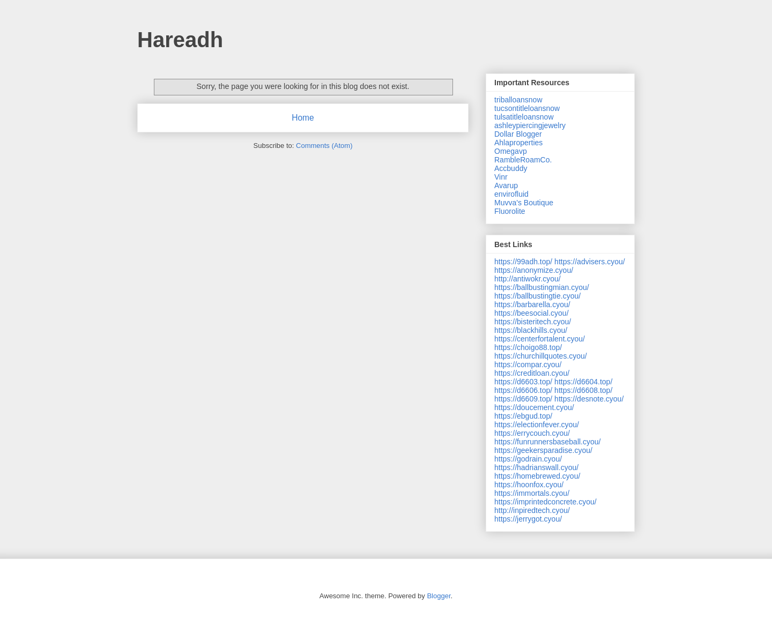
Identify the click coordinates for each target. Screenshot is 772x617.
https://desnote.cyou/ (588, 399)
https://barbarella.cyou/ (532, 304)
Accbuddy (510, 168)
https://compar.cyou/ (527, 364)
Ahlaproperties (518, 142)
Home (303, 117)
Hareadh (180, 39)
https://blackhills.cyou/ (530, 330)
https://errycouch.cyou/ (532, 433)
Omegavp (510, 151)
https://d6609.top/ (523, 399)
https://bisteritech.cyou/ (532, 321)
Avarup (506, 185)
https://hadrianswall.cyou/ (536, 467)
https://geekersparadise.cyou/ (543, 450)
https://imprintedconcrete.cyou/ (545, 501)
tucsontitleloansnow (527, 108)
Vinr (501, 177)
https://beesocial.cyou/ (531, 313)
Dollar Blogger (518, 134)
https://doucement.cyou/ (534, 407)
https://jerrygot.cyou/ (528, 519)
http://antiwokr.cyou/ (527, 278)
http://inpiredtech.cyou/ (532, 510)
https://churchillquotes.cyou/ (540, 356)
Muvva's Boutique (523, 202)
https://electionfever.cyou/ (536, 424)
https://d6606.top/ (523, 390)
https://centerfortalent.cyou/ (539, 338)
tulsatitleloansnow (524, 117)
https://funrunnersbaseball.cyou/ (547, 441)
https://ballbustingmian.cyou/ (541, 287)
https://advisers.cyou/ (589, 261)
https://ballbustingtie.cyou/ (537, 296)
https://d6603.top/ (523, 381)
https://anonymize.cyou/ (533, 270)
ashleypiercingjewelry (530, 125)
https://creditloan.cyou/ (531, 373)
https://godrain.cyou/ (528, 459)
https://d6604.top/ (583, 381)
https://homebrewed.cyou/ (537, 476)
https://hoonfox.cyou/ (528, 484)
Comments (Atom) (324, 146)
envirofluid (511, 194)
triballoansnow (518, 99)
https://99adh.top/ (523, 261)
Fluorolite (509, 211)
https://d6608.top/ (583, 390)
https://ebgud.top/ (523, 416)
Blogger (438, 596)
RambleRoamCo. (523, 159)
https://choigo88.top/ (528, 347)
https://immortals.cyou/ (531, 493)
